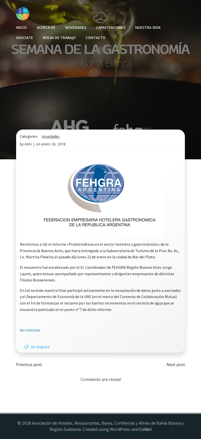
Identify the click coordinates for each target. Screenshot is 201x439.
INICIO (21, 27)
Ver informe (30, 330)
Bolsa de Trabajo (59, 37)
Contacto (95, 37)
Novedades (75, 27)
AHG (28, 144)
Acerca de (46, 27)
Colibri (145, 429)
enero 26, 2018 (53, 144)
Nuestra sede (148, 27)
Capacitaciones (110, 27)
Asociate (24, 37)
